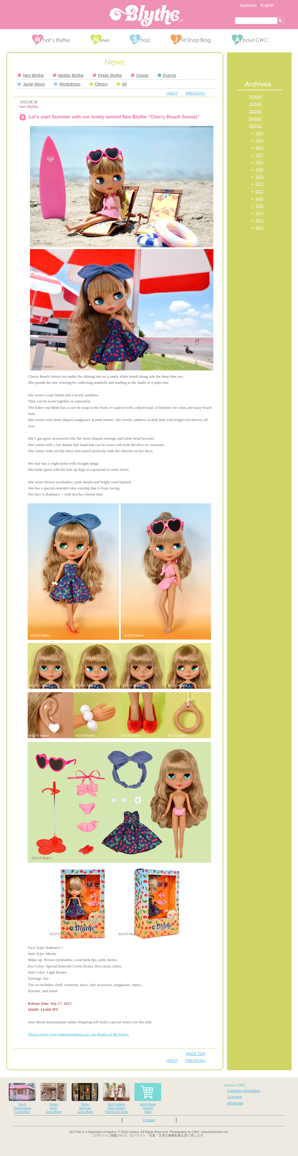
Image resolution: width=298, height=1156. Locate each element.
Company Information (243, 1091)
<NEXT (172, 93)
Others (98, 84)
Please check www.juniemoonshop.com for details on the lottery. (79, 1034)
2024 (259, 140)
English (267, 5)
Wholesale (235, 1103)
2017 (259, 191)
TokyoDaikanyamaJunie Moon (22, 1098)
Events (166, 75)
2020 (259, 170)
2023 (259, 148)
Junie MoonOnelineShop (147, 1098)
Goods (140, 75)
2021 (259, 162)
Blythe (146, 15)
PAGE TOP (195, 1054)
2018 (259, 184)
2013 (259, 221)
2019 (259, 177)
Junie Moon (31, 84)
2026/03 (255, 111)
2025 (259, 133)
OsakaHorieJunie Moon (53, 1098)
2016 (259, 199)
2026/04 (255, 104)
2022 (259, 155)
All (121, 84)
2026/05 (255, 97)
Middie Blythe (68, 75)
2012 (259, 228)
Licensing (234, 1097)
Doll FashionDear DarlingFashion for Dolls (116, 1098)
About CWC (235, 1085)
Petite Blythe (107, 75)
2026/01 (255, 126)
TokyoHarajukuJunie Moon (85, 1098)
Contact (149, 1120)
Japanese (248, 5)
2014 (259, 213)
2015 (259, 206)
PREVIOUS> (195, 93)
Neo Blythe (30, 75)
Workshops (67, 84)
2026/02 (255, 119)
